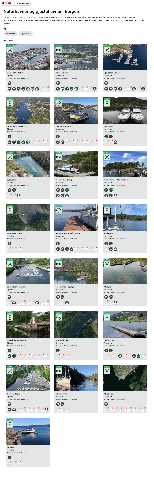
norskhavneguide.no (21, 3)
